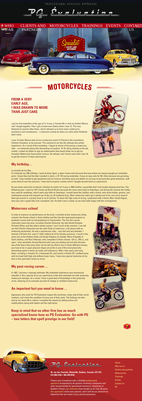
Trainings (92, 25)
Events (113, 25)
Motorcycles (63, 25)
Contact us (119, 383)
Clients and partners (33, 27)
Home (117, 362)
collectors (73, 388)
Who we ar (7, 27)
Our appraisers (57, 391)
